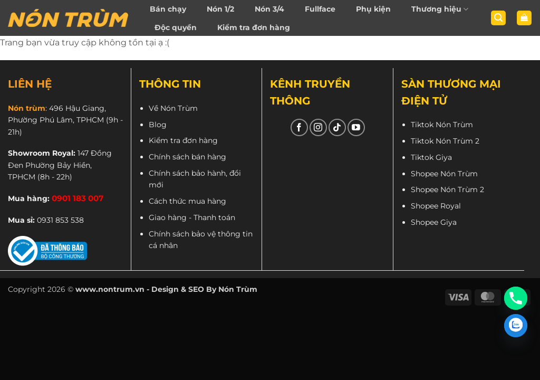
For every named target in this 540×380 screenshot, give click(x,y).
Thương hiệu (439, 9)
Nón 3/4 (269, 9)
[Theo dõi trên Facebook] (299, 127)
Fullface (320, 9)
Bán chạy (168, 9)
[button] (498, 18)
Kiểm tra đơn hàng (253, 27)
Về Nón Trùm (173, 108)
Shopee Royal (436, 206)
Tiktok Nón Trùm (442, 124)
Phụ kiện (373, 9)
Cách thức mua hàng (187, 201)
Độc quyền (176, 27)
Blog (158, 124)
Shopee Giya (434, 222)
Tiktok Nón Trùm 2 (445, 141)
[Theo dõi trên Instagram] (318, 127)
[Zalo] (515, 325)
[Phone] (515, 298)
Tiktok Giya (431, 157)
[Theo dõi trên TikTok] (337, 127)
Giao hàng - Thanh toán (192, 217)
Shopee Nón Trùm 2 (447, 189)
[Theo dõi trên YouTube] (356, 127)
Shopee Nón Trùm (444, 173)
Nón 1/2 (220, 9)
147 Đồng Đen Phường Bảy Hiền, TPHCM (60, 165)
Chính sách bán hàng (187, 157)
